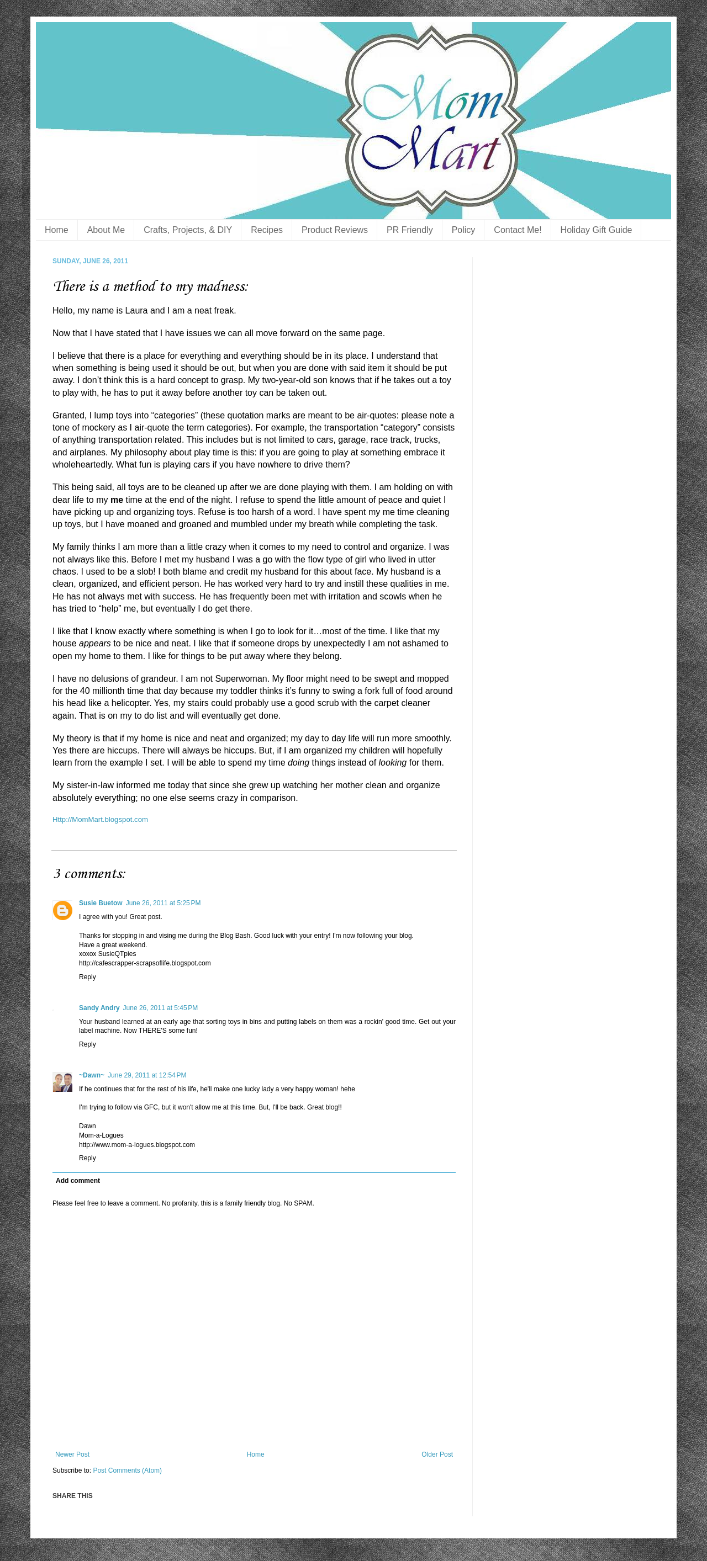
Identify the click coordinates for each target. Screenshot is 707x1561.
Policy (464, 230)
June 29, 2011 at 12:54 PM (147, 1075)
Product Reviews (335, 230)
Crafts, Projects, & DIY (188, 230)
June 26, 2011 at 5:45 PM (160, 1008)
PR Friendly (410, 230)
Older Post (437, 1454)
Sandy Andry (99, 1008)
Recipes (267, 230)
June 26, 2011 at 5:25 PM (163, 903)
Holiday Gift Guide (596, 230)
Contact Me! (517, 230)
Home (56, 230)
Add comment (78, 1181)
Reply (87, 977)
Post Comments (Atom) (127, 1470)
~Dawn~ (91, 1075)
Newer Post (72, 1454)
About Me (106, 230)
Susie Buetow (101, 903)
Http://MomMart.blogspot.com (100, 819)
